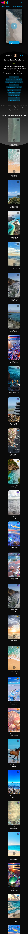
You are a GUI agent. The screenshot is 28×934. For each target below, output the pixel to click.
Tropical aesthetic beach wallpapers (14, 82)
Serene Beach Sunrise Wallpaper (14, 641)
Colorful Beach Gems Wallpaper (14, 889)
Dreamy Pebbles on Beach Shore (14, 548)
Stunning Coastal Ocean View (14, 300)
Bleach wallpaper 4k (14, 84)
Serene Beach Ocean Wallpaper (14, 858)
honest (18, 55)
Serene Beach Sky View (14, 268)
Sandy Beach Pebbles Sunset (14, 362)
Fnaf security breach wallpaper (14, 87)
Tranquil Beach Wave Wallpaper (14, 672)
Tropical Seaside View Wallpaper (14, 207)
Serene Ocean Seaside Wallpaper (14, 331)
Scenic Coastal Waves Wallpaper (14, 610)
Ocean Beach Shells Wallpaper (14, 827)
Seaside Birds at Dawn (14, 392)
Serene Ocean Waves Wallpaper (14, 517)
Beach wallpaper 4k (14, 77)
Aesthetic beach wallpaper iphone (14, 79)
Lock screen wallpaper (14, 95)
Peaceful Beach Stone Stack (14, 424)
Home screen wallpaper (14, 97)
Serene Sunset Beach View (14, 920)
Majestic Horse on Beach (14, 765)
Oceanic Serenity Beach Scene (14, 703)
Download (14, 43)
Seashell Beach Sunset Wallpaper (14, 734)
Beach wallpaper (17, 6)
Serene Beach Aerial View (14, 175)
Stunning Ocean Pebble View (14, 796)
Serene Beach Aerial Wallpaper (14, 144)
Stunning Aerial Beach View (14, 238)
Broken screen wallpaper (14, 100)
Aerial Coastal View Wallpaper (14, 455)
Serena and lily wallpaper (14, 92)
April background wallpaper (14, 90)
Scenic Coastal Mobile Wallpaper (14, 486)
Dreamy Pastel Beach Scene (14, 579)
